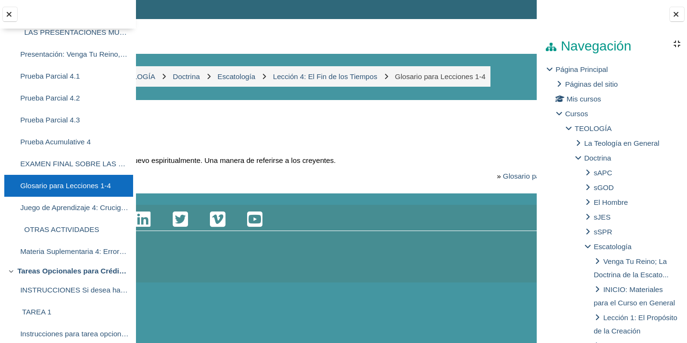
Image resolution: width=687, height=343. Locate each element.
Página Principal (581, 69)
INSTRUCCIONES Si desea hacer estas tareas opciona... (74, 290)
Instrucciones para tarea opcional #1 (74, 334)
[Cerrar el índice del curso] (10, 14)
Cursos (576, 114)
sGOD (603, 187)
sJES (601, 217)
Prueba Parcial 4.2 (50, 98)
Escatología (612, 246)
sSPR (602, 232)
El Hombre (610, 202)
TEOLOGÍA (593, 128)
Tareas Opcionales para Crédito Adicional (72, 271)
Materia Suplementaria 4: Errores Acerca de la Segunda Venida (74, 251)
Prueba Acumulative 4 (55, 142)
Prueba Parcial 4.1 (50, 76)
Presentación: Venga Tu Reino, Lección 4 (74, 54)
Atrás (164, 138)
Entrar (509, 9)
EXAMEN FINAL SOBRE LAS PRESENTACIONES (74, 164)
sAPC (602, 173)
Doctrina (597, 158)
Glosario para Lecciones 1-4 (65, 186)
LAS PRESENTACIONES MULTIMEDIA (74, 32)
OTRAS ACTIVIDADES (59, 229)
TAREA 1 (35, 312)
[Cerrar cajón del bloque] (677, 14)
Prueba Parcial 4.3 (50, 120)
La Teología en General (621, 143)
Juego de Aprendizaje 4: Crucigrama (74, 207)
